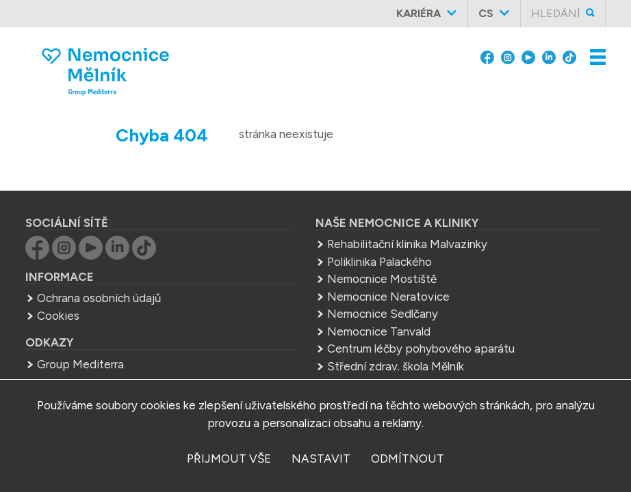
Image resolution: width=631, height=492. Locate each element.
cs (485, 13)
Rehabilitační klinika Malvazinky (407, 244)
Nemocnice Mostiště (382, 279)
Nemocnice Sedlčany (382, 313)
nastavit (321, 458)
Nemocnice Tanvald (378, 331)
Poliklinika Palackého (379, 262)
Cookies (58, 316)
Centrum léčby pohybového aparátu (421, 348)
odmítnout (407, 458)
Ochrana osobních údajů (99, 298)
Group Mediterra (80, 364)
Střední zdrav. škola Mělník (395, 366)
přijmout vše (229, 458)
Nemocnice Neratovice (388, 296)
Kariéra (418, 13)
